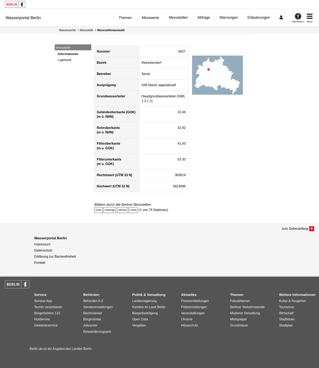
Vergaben (139, 325)
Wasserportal (67, 30)
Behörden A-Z (93, 301)
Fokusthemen (240, 301)
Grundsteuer (239, 325)
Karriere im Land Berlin (149, 307)
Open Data (140, 319)
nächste (122, 210)
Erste (98, 210)
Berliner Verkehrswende (247, 307)
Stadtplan (286, 325)
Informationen (68, 54)
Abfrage (203, 17)
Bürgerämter (92, 319)
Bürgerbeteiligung (145, 313)
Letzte (133, 210)
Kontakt (39, 262)
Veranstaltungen (193, 313)
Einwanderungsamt (97, 331)
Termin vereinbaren (48, 307)
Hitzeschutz (189, 325)
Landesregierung (144, 301)
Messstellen (178, 17)
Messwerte (150, 18)
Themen (125, 18)
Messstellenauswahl (111, 30)
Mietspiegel (238, 319)
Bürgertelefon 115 (47, 313)
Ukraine (186, 319)
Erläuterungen (258, 17)
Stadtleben (287, 319)
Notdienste (42, 319)
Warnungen (229, 17)
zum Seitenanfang (295, 228)
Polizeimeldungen (194, 307)
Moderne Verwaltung (245, 313)
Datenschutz (43, 250)
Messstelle (86, 30)
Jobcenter (90, 325)
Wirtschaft (286, 313)
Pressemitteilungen (195, 301)
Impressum (42, 244)
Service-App (43, 301)
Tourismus (286, 307)
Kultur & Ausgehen (292, 301)
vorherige (110, 210)
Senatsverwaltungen (98, 307)
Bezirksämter (92, 313)
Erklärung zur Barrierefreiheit (55, 256)
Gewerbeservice (46, 325)
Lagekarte (65, 60)
